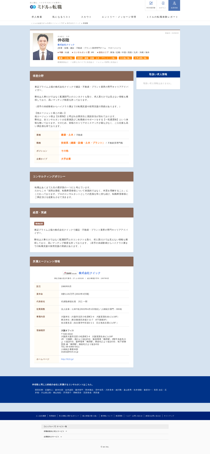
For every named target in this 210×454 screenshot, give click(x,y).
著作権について (107, 416)
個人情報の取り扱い (90, 416)
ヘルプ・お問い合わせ (134, 416)
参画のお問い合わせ (153, 416)
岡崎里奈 (77, 393)
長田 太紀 (158, 390)
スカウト (86, 17)
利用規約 (52, 416)
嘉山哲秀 (128, 390)
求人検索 (37, 17)
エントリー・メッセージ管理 (119, 17)
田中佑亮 (100, 390)
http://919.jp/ (67, 359)
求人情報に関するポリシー (69, 416)
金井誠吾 (69, 390)
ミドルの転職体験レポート (162, 17)
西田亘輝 (39, 390)
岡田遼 (96, 393)
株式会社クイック (66, 45)
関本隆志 (89, 390)
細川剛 (119, 390)
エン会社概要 (41, 416)
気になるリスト (61, 17)
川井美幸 (110, 390)
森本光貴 (59, 390)
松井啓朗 (138, 390)
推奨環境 (119, 416)
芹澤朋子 (67, 393)
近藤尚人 (49, 390)
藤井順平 (79, 390)
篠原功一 (148, 390)
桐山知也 (57, 393)
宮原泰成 (87, 393)
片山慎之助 (46, 393)
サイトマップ (169, 416)
